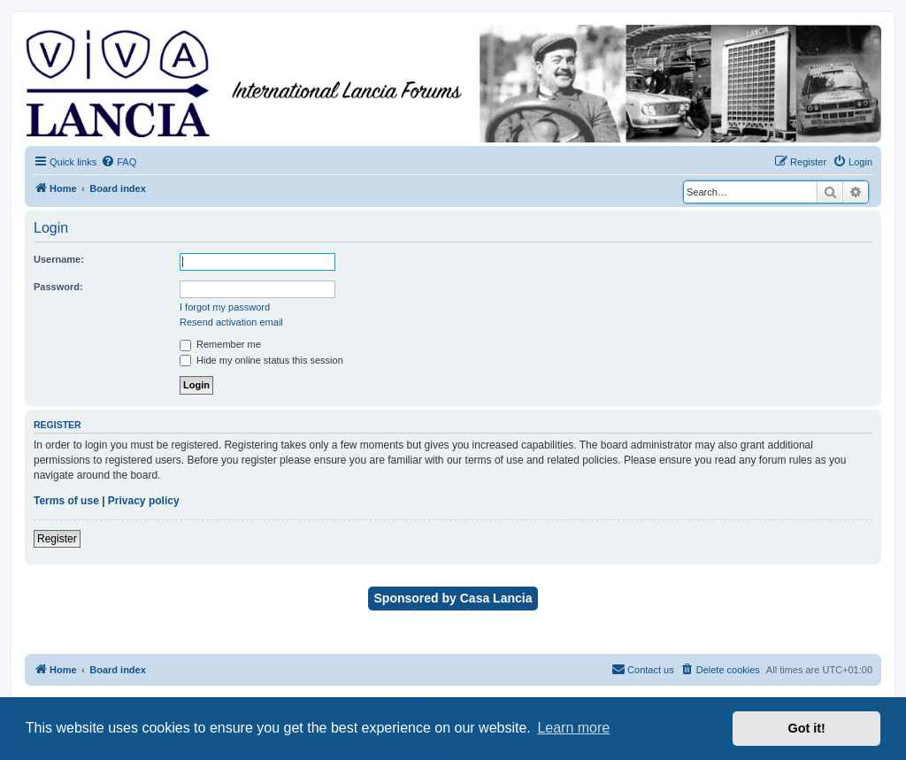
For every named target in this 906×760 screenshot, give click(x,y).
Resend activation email (231, 322)
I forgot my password (225, 307)
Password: (58, 286)
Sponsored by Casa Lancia (453, 598)
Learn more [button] (573, 727)
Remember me (220, 344)
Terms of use (66, 501)
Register (57, 539)
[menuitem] (118, 162)
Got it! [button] (806, 728)
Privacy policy (144, 501)
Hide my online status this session (261, 360)
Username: (59, 259)
